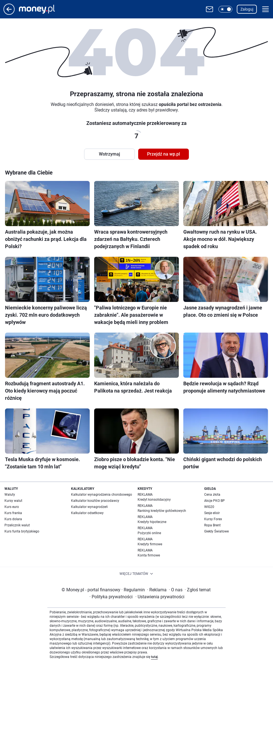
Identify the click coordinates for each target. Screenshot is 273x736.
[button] (225, 9)
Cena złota (212, 495)
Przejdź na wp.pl (163, 154)
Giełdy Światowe (216, 531)
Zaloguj (246, 9)
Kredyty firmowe (150, 544)
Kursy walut (13, 501)
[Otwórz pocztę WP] (209, 9)
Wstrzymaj (109, 154)
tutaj (154, 657)
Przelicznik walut (17, 525)
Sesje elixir (212, 513)
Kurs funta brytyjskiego (21, 531)
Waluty (9, 495)
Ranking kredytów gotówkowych (162, 511)
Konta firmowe (149, 555)
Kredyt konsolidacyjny (154, 500)
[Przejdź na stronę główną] (9, 13)
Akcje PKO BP (214, 501)
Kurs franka (13, 513)
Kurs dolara (13, 519)
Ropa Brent (212, 525)
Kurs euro (11, 507)
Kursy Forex (213, 519)
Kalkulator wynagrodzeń (89, 507)
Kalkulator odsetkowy (87, 513)
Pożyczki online (149, 533)
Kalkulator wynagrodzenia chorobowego (101, 495)
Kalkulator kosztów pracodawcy (95, 501)
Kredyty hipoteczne (152, 522)
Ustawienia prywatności (159, 596)
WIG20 (209, 507)
